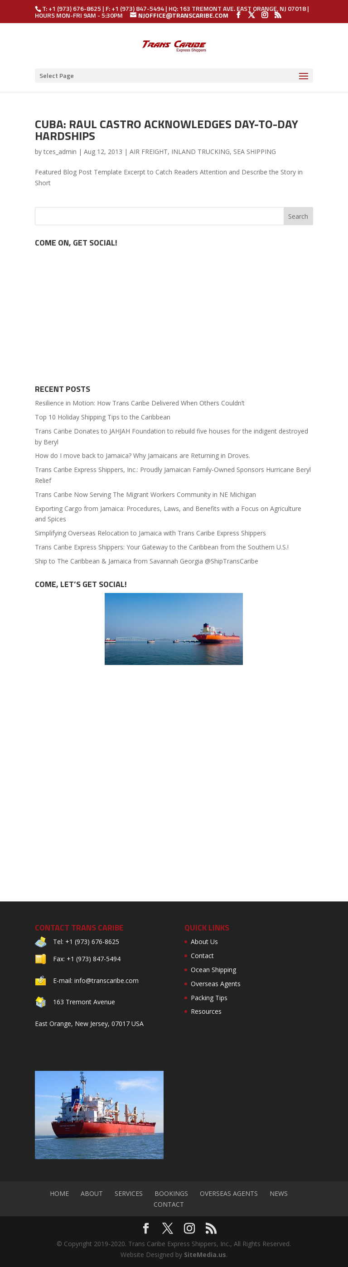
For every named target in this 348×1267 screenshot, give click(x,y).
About (92, 1193)
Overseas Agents (216, 983)
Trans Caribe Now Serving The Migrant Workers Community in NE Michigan (145, 494)
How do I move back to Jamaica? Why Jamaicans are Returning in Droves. (142, 455)
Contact (202, 955)
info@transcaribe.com (106, 980)
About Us (204, 941)
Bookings (171, 1193)
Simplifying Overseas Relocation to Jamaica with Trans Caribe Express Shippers (150, 533)
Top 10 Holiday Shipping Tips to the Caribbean (102, 417)
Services (129, 1193)
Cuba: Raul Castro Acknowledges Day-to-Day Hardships (166, 130)
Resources (206, 1011)
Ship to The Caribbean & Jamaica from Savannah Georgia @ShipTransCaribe (146, 561)
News (279, 1193)
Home (59, 1193)
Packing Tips (209, 997)
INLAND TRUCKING (200, 151)
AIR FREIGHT (149, 151)
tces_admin (60, 151)
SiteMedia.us (205, 1254)
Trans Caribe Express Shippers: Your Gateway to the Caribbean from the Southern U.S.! (162, 547)
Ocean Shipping (213, 969)
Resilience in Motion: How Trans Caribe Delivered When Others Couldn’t (140, 403)
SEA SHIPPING (254, 151)
